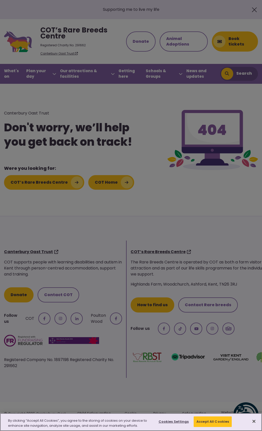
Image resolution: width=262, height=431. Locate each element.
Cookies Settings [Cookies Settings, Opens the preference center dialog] (174, 421)
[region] (131, 422)
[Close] (253, 421)
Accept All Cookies (212, 421)
